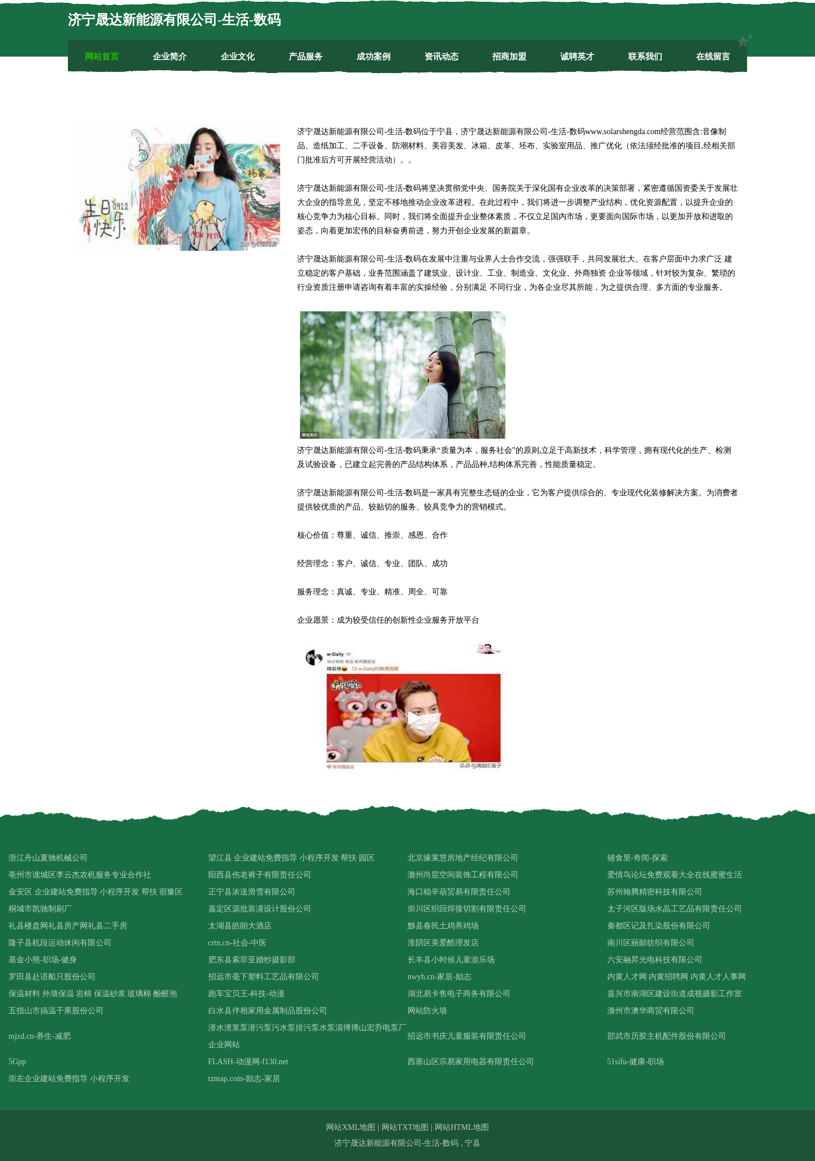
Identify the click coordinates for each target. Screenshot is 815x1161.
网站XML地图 (350, 1127)
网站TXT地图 (404, 1127)
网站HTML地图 (462, 1127)
